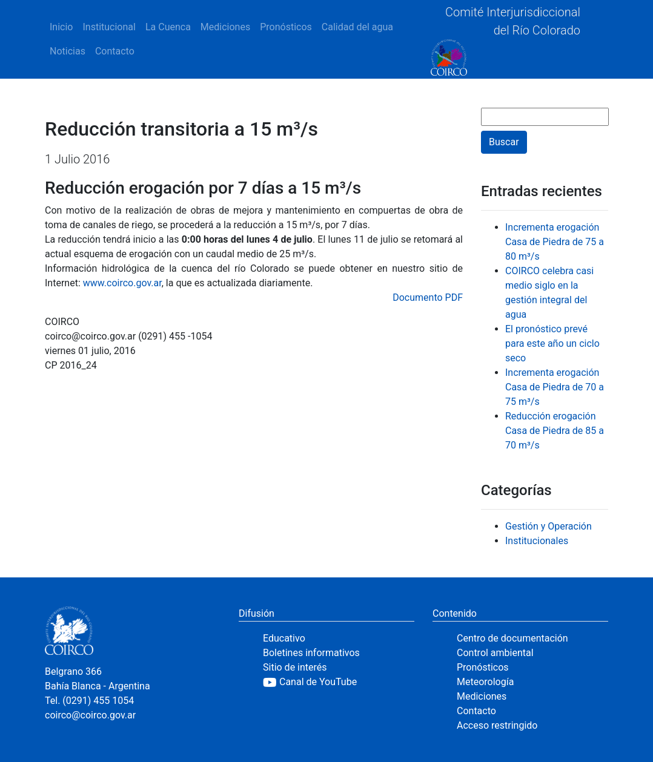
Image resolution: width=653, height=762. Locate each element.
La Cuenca (168, 27)
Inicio (61, 27)
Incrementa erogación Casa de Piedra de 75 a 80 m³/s (554, 242)
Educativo (284, 638)
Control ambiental (495, 653)
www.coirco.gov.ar (122, 283)
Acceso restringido (497, 725)
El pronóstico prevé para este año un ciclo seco (552, 343)
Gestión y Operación (548, 526)
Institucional (108, 27)
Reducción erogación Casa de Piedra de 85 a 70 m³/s (554, 430)
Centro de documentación (512, 638)
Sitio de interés (295, 667)
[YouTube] (338, 682)
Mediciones (225, 27)
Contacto (114, 51)
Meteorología (485, 682)
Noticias (67, 51)
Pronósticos (286, 27)
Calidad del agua (357, 27)
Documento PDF (428, 297)
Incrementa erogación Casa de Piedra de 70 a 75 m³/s (554, 387)
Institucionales (536, 541)
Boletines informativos (311, 653)
